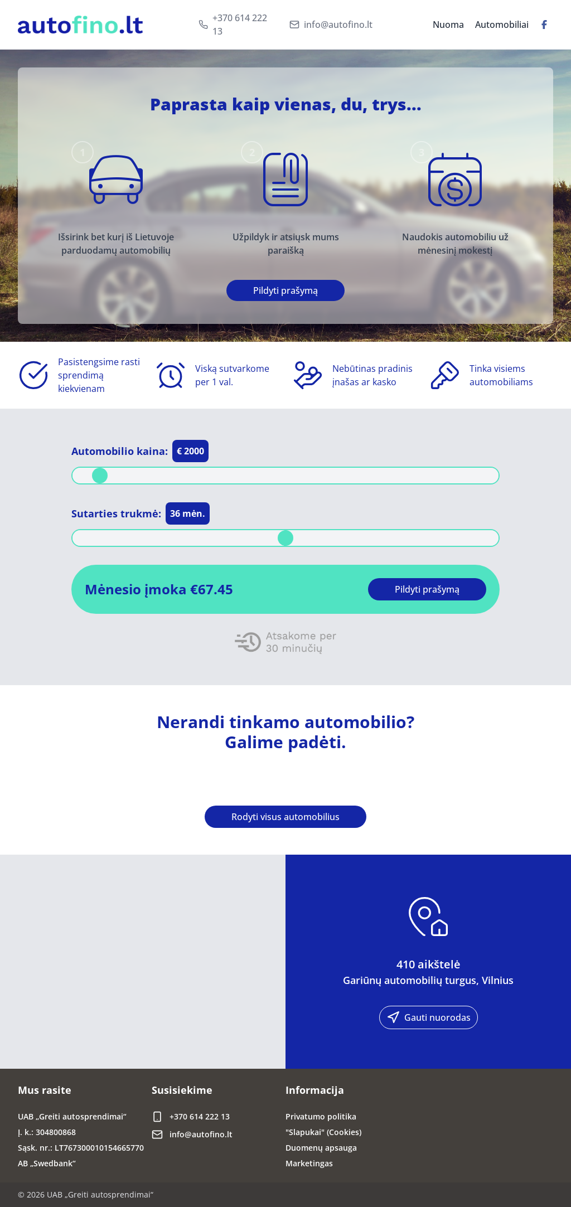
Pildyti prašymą (285, 290)
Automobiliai (502, 24)
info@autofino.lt (338, 24)
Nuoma (448, 24)
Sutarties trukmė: (116, 513)
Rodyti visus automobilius (285, 817)
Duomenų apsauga (321, 1147)
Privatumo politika (321, 1116)
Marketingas (309, 1163)
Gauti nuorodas (428, 1017)
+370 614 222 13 (239, 24)
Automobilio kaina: (119, 451)
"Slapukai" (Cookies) (323, 1132)
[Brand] (80, 25)
